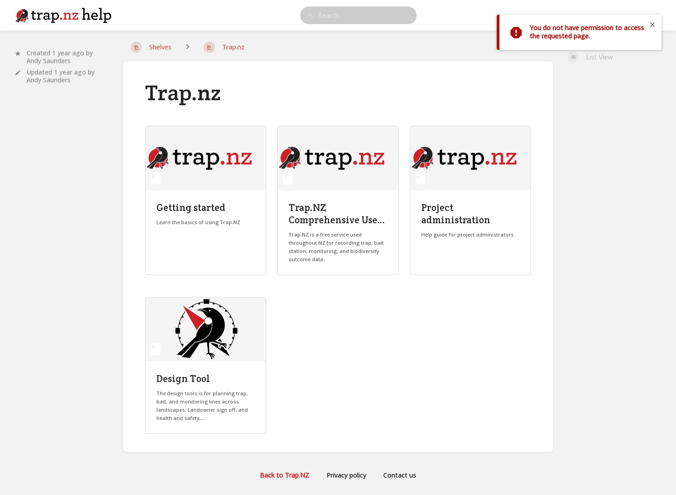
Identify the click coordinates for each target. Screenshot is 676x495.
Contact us (399, 475)
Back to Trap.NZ (284, 475)
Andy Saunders (48, 60)
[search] (358, 15)
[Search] (310, 15)
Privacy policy (346, 475)
